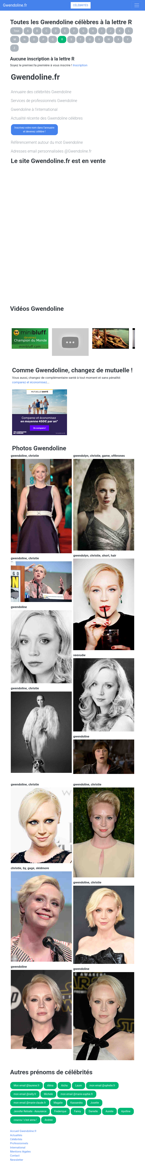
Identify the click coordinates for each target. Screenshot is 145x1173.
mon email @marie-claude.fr (30, 1102)
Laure (78, 1085)
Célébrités (80, 5)
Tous (16, 30)
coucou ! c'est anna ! (25, 1119)
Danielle (93, 1111)
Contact (15, 1155)
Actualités (16, 1135)
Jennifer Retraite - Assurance (30, 1111)
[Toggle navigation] (136, 5)
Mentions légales (20, 1151)
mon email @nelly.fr (25, 1094)
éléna (50, 1085)
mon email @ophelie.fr (102, 1085)
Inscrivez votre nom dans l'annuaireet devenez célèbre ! (34, 129)
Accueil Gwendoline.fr (23, 1131)
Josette (94, 1102)
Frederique (60, 1111)
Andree (48, 1119)
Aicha (64, 1085)
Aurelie (109, 1111)
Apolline (125, 1111)
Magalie (58, 1102)
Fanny (77, 1111)
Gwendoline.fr (15, 5)
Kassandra (76, 1102)
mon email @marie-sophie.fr (77, 1094)
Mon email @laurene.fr (27, 1085)
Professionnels (19, 1143)
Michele (48, 1094)
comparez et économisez (29, 382)
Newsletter (16, 1159)
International (17, 1147)
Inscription (80, 65)
